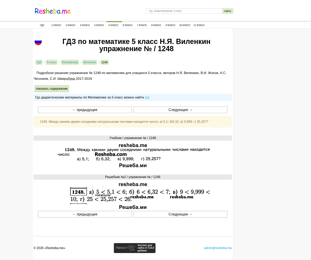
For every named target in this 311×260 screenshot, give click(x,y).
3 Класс (85, 25)
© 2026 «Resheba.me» (49, 248)
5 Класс (113, 25)
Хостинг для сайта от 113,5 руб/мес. (146, 248)
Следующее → (181, 110)
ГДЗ (42, 25)
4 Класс (99, 25)
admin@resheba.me (218, 248)
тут (147, 97)
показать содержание (52, 88)
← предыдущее (84, 110)
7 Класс (142, 25)
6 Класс (128, 25)
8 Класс (156, 25)
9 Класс (171, 25)
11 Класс (199, 25)
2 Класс (71, 25)
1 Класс (56, 25)
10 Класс (185, 25)
